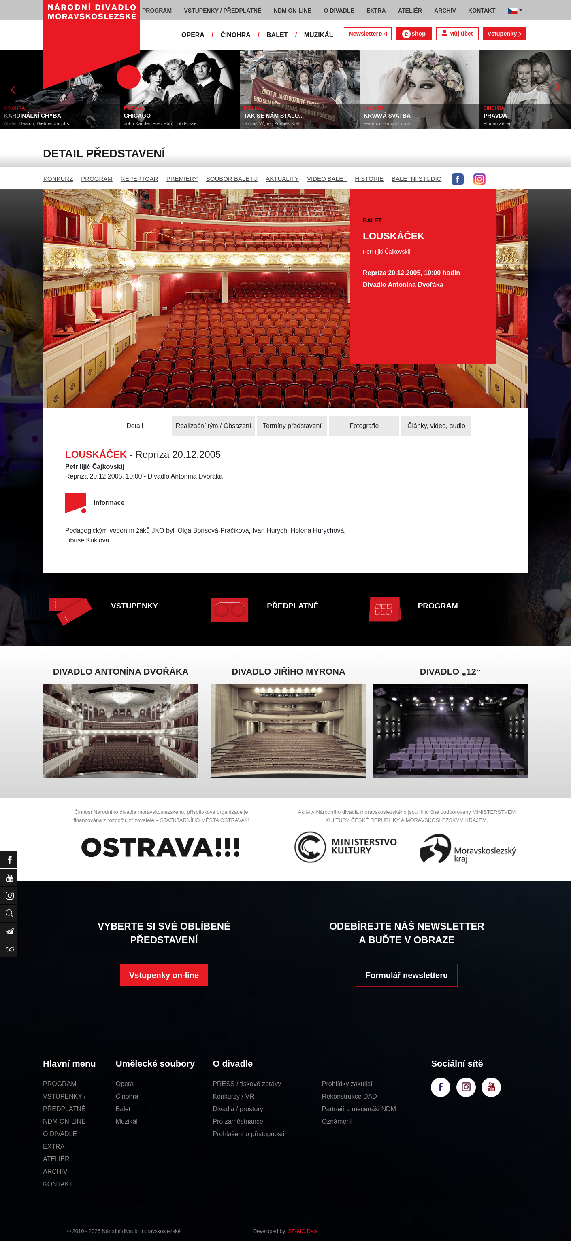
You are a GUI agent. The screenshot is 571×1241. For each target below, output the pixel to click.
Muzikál (127, 1121)
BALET (277, 35)
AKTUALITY (282, 178)
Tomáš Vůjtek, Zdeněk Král (271, 123)
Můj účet (457, 33)
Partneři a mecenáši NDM (359, 1108)
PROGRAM (97, 178)
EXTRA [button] (376, 10)
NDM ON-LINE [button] (292, 10)
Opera (125, 1083)
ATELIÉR (56, 1159)
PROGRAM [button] (157, 10)
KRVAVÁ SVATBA (387, 115)
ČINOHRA (235, 35)
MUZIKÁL (318, 35)
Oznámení (337, 1121)
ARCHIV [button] (445, 10)
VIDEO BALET (327, 178)
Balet (123, 1108)
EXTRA (53, 1146)
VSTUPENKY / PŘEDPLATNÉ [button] (223, 10)
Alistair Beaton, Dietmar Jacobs (36, 123)
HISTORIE (369, 178)
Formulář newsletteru (407, 975)
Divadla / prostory (238, 1108)
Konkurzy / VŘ (233, 1096)
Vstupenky (504, 33)
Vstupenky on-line (164, 975)
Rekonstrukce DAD (349, 1096)
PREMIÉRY (182, 178)
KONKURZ (58, 178)
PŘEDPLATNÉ (292, 605)
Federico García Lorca (387, 123)
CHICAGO (137, 115)
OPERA (193, 35)
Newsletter (367, 33)
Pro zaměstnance (238, 1121)
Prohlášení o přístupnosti (248, 1134)
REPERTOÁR (139, 178)
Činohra (127, 1096)
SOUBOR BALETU (232, 178)
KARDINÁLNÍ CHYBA (32, 115)
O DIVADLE (60, 1134)
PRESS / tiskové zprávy (247, 1083)
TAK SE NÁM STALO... (274, 115)
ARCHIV (55, 1171)
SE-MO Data (303, 1231)
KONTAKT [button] (481, 10)
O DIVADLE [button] (339, 10)
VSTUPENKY (134, 605)
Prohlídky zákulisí (347, 1083)
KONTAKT (58, 1184)
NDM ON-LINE (64, 1121)
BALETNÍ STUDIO (416, 178)
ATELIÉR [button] (410, 10)
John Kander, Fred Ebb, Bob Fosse (160, 123)
